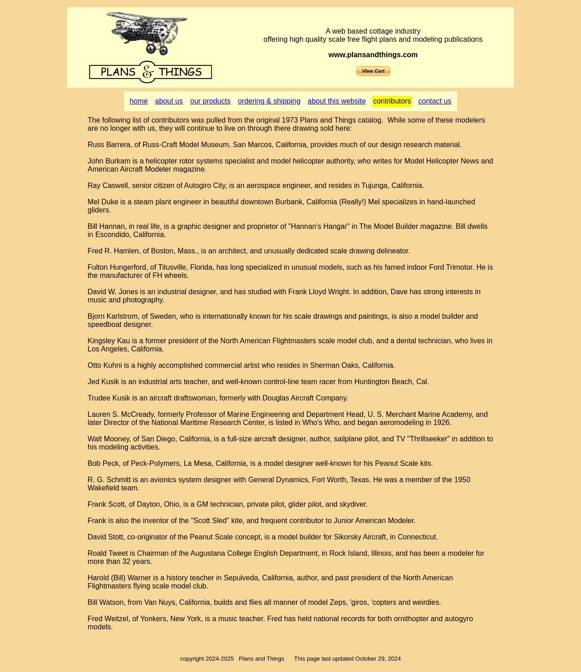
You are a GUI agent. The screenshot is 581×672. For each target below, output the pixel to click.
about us (169, 101)
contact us (434, 101)
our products (210, 101)
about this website (337, 101)
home (139, 101)
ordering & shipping (269, 101)
